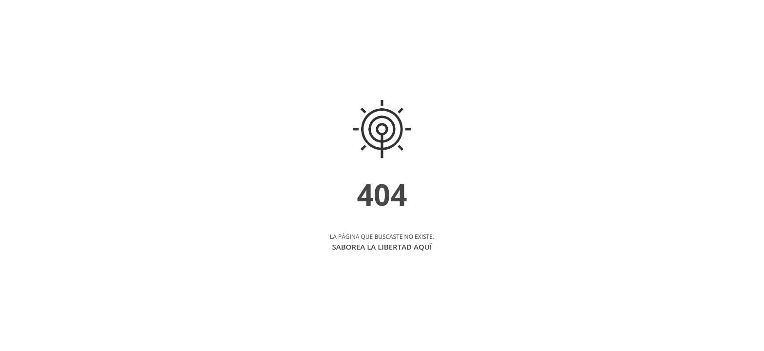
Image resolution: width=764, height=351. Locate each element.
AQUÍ (423, 247)
